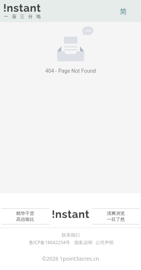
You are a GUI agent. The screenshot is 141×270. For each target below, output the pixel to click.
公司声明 (105, 242)
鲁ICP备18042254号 (49, 242)
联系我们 (71, 235)
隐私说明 (83, 242)
